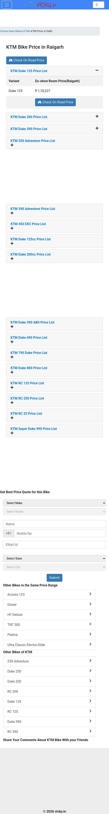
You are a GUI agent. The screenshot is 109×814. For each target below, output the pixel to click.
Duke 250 (49, 671)
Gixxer (49, 604)
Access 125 (49, 594)
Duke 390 (49, 721)
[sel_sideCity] (54, 567)
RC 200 (49, 691)
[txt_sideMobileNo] (60, 533)
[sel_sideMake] (54, 503)
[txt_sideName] (54, 524)
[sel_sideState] (54, 558)
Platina (49, 634)
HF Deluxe (49, 614)
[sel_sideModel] (54, 511)
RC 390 (49, 731)
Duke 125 (49, 701)
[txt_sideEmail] (54, 544)
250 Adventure (49, 661)
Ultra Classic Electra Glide (49, 644)
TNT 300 (49, 624)
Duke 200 (49, 681)
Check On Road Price (26, 60)
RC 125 (49, 711)
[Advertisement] (54, 175)
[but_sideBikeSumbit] (54, 578)
